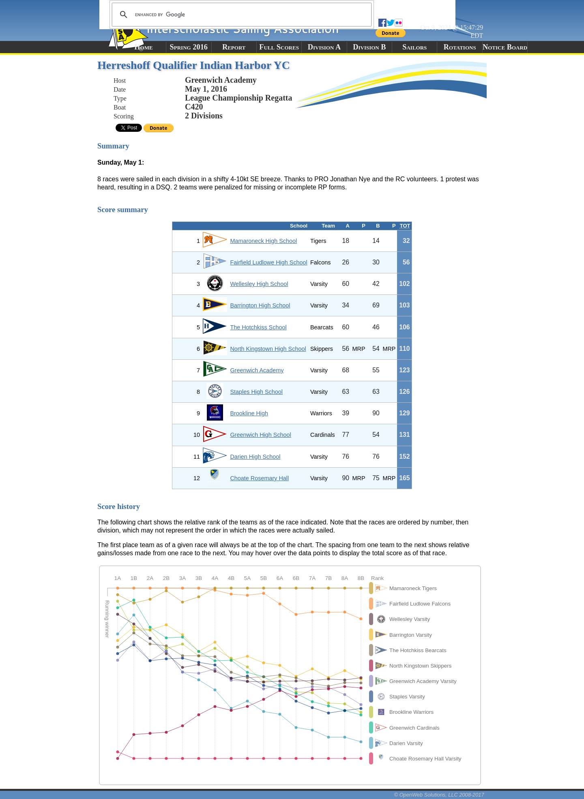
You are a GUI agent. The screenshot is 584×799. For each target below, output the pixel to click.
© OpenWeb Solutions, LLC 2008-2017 (439, 795)
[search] (240, 14)
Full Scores (279, 47)
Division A (324, 47)
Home (143, 47)
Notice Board (505, 47)
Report (234, 47)
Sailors (414, 47)
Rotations (460, 47)
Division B (369, 47)
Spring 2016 (189, 47)
